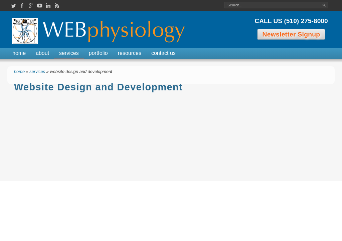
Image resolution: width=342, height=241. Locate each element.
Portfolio (98, 53)
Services (69, 53)
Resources (129, 53)
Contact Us (163, 53)
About (42, 53)
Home (19, 53)
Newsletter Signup (291, 34)
